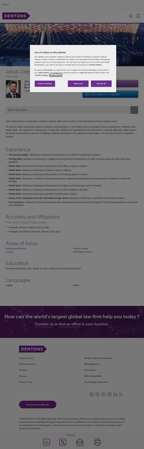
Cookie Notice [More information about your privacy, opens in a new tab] (56, 75)
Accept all (101, 83)
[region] (73, 68)
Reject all (78, 83)
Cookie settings (45, 83)
